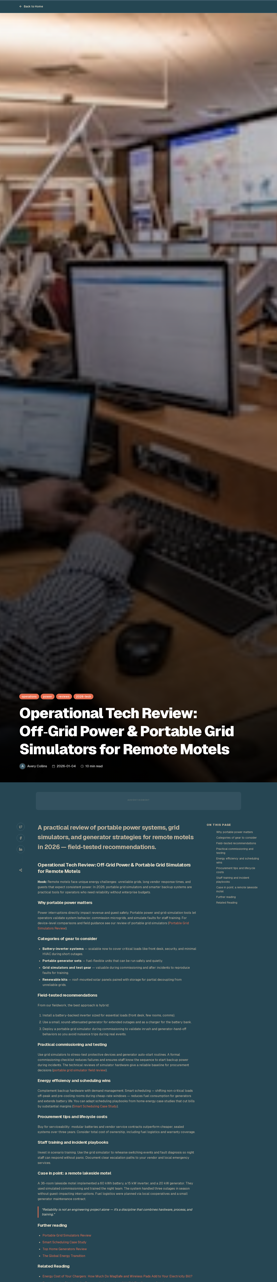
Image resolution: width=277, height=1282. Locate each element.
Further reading (226, 897)
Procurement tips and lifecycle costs (235, 870)
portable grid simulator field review (79, 1070)
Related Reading (226, 902)
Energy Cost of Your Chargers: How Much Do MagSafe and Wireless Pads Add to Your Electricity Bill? (117, 1276)
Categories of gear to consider (236, 837)
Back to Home (31, 6)
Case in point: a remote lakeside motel (237, 889)
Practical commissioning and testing (234, 851)
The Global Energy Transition (63, 1256)
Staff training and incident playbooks (232, 880)
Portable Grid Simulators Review (66, 1235)
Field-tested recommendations (236, 843)
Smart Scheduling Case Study (95, 1106)
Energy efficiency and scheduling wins (237, 860)
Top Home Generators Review (64, 1249)
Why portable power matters (234, 832)
